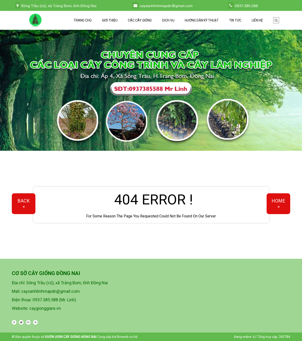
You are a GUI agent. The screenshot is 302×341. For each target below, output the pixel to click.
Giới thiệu (109, 20)
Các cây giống (140, 20)
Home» (278, 203)
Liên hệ (257, 20)
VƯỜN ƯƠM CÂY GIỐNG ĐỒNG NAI (70, 337)
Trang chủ (83, 20)
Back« (23, 203)
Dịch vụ (168, 20)
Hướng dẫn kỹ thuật (202, 20)
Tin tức (235, 20)
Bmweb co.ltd (127, 337)
